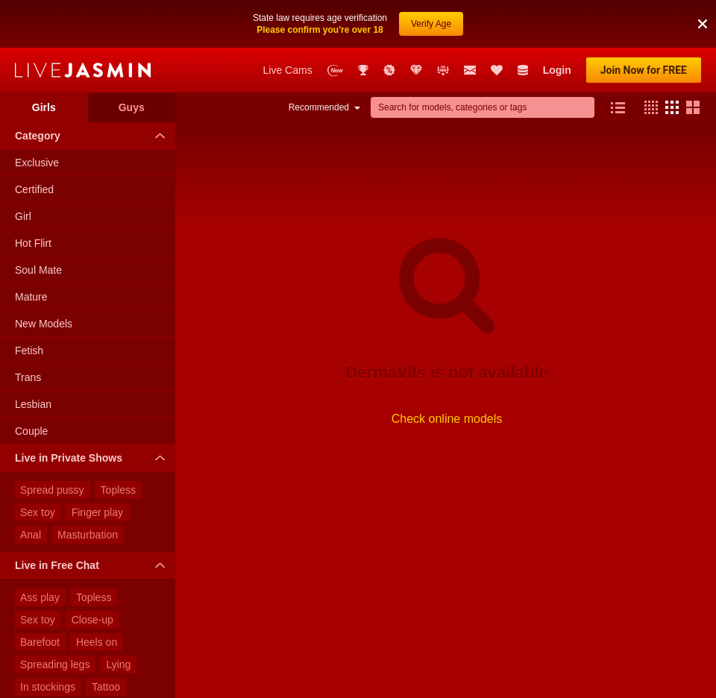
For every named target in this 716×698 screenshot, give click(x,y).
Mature (31, 297)
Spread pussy (52, 490)
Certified (34, 189)
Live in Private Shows (93, 458)
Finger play (97, 512)
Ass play (40, 597)
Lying (118, 664)
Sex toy (37, 512)
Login (557, 70)
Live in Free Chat (93, 565)
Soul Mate (38, 270)
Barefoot (40, 642)
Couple (31, 431)
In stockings (47, 687)
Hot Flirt (33, 243)
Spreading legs (55, 664)
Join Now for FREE (643, 70)
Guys (132, 107)
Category (93, 136)
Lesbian (33, 404)
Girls (44, 107)
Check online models (447, 418)
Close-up (92, 620)
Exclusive (37, 163)
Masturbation (87, 535)
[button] (702, 23)
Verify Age (431, 24)
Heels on (96, 642)
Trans (28, 377)
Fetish (29, 350)
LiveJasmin (83, 70)
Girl (23, 216)
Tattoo (106, 687)
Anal (30, 535)
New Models (43, 324)
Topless (118, 490)
